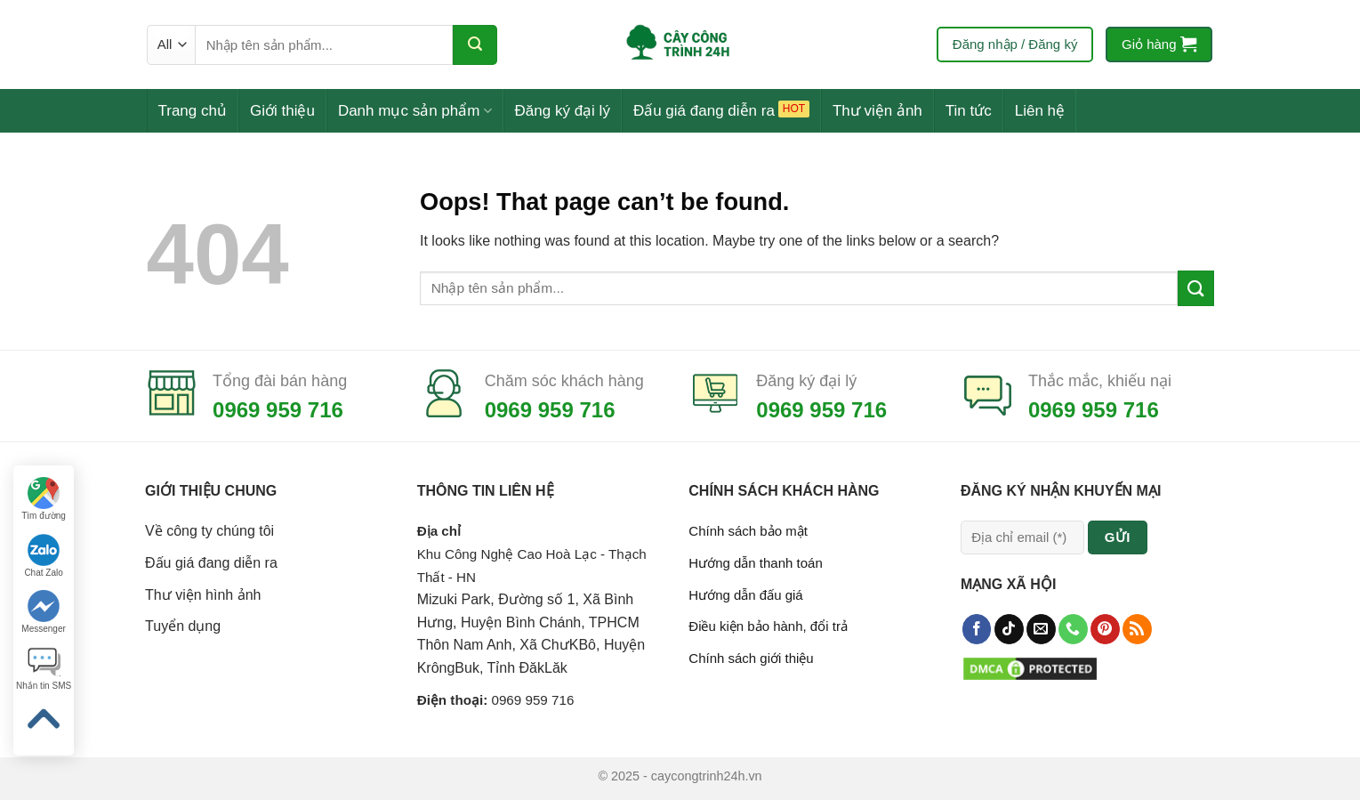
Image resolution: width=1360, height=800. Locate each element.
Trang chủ (192, 110)
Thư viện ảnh (877, 110)
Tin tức (969, 110)
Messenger (43, 612)
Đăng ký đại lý (562, 110)
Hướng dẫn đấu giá (745, 594)
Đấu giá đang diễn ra (704, 110)
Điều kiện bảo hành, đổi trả (768, 626)
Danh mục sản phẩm (415, 110)
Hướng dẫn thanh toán (755, 562)
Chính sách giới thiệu (750, 658)
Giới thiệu (282, 110)
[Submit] (475, 45)
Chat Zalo (43, 556)
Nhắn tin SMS (43, 669)
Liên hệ (1040, 110)
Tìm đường (43, 499)
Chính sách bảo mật (748, 530)
